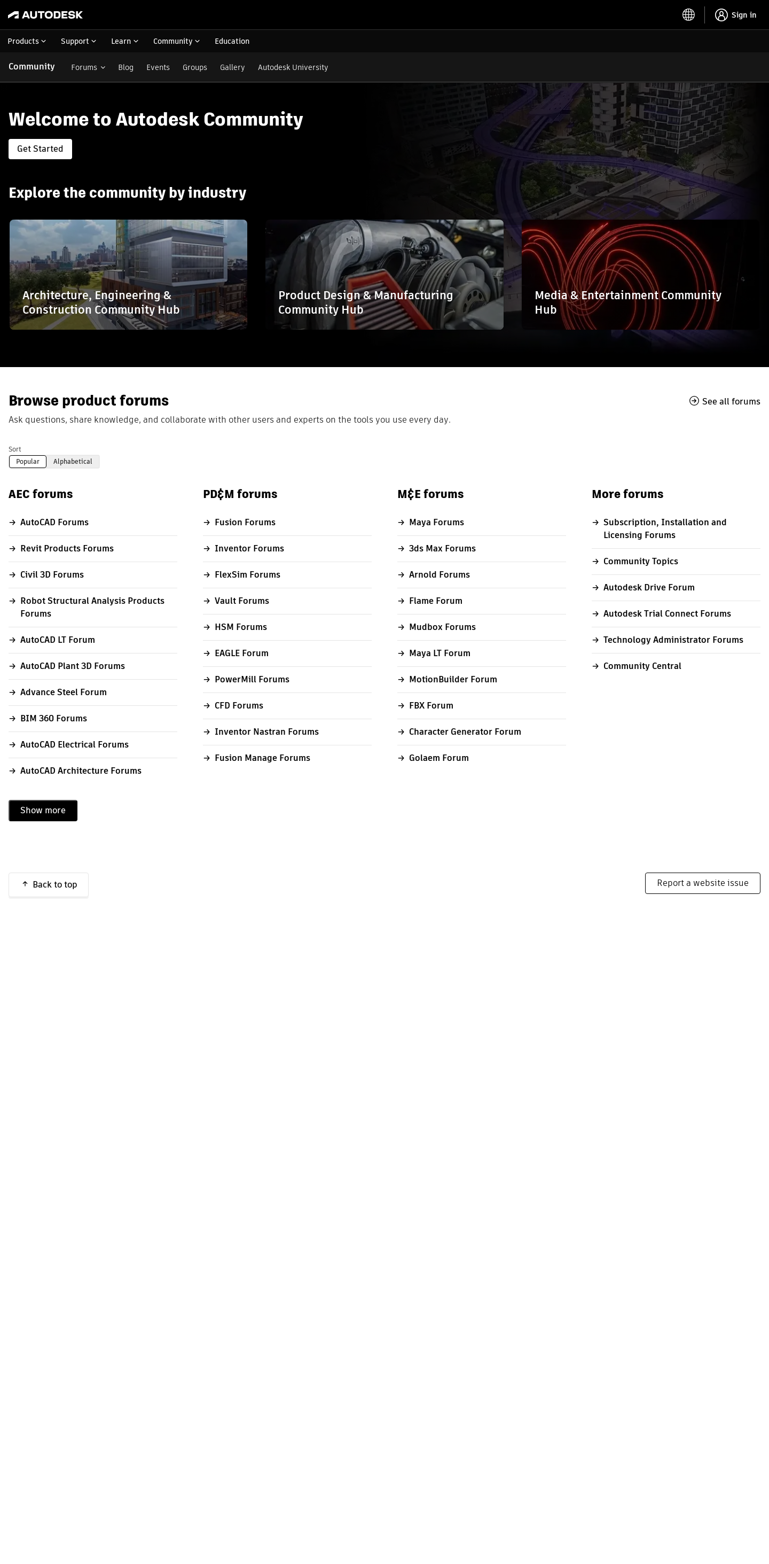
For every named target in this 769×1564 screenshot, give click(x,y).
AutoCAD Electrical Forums (74, 744)
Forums (84, 67)
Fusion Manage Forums (262, 758)
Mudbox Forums (442, 627)
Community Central (642, 666)
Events (158, 67)
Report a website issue (703, 883)
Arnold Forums (439, 575)
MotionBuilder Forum (453, 679)
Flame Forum (435, 601)
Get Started (40, 149)
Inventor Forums (249, 548)
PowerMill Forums (252, 679)
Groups (195, 67)
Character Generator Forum (465, 732)
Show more (43, 810)
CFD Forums (239, 705)
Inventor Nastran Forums (267, 732)
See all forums (731, 401)
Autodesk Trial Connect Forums (667, 614)
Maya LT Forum (439, 653)
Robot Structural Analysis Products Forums (92, 607)
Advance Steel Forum (63, 692)
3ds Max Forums (442, 548)
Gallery (232, 67)
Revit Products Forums (67, 548)
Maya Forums (436, 522)
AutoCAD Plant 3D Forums (72, 666)
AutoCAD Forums (54, 522)
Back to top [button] (55, 884)
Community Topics (640, 561)
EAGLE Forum (242, 653)
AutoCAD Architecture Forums (81, 771)
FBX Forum (431, 705)
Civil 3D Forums (52, 575)
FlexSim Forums (247, 575)
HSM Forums (241, 627)
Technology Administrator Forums (673, 640)
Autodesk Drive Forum (649, 587)
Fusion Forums (245, 522)
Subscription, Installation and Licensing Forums (665, 528)
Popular (28, 461)
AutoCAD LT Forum (57, 640)
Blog (126, 67)
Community (32, 66)
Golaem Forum (439, 758)
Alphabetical (72, 461)
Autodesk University (293, 67)
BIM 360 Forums (53, 718)
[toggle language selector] (689, 15)
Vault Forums (242, 601)
